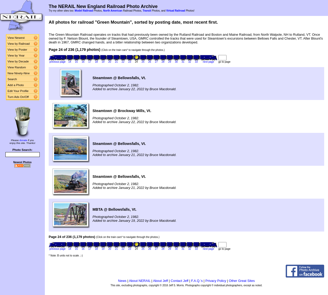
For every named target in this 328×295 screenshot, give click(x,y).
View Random (17, 67)
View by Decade (18, 61)
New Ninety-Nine (19, 73)
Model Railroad (84, 10)
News (122, 281)
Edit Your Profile (18, 91)
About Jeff (160, 281)
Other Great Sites (242, 281)
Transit (147, 10)
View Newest (16, 37)
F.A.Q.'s (197, 281)
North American (112, 10)
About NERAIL (139, 281)
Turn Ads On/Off (18, 96)
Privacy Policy (216, 281)
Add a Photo (16, 85)
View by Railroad (19, 43)
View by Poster (17, 49)
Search (12, 79)
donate (23, 140)
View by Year (16, 55)
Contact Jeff (179, 281)
